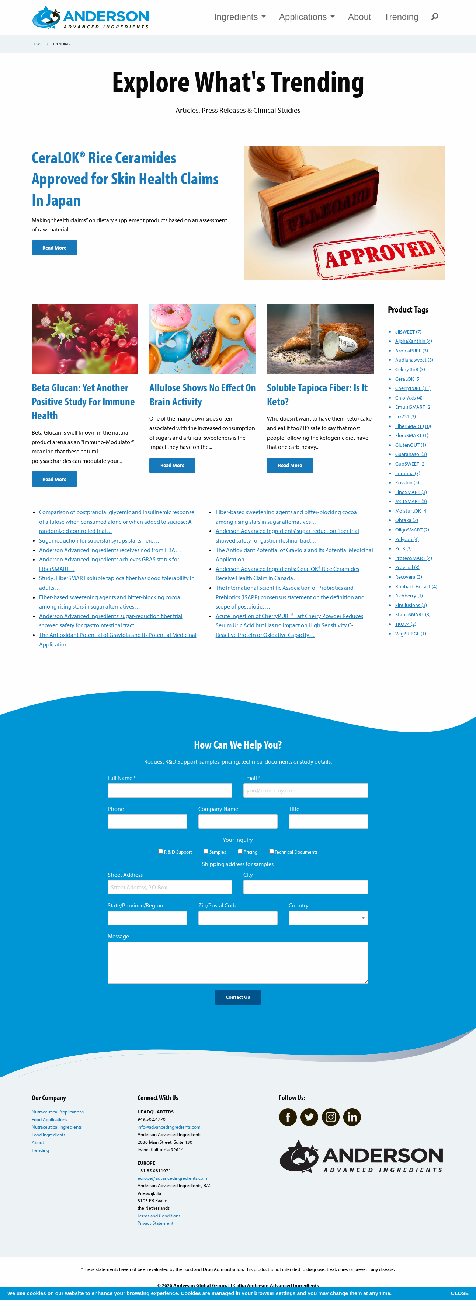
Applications (307, 17)
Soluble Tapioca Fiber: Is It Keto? (318, 394)
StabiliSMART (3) (413, 614)
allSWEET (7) (408, 331)
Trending (401, 17)
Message (118, 936)
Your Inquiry (238, 839)
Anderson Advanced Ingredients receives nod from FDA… (110, 549)
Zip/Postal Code (217, 905)
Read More (54, 247)
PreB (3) (403, 548)
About (359, 17)
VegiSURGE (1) (410, 633)
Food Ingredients (48, 1134)
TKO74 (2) (405, 623)
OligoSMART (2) (412, 529)
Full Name (122, 777)
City (248, 874)
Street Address (125, 874)
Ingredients (240, 17)
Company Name (218, 808)
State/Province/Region (135, 905)
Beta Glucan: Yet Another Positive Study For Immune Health (84, 401)
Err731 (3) (405, 416)
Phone (116, 808)
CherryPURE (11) (413, 387)
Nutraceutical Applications (58, 1111)
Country (299, 905)
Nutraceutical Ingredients (57, 1126)
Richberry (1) (409, 595)
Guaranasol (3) (411, 453)
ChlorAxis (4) (409, 397)
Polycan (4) (407, 539)
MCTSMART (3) (411, 501)
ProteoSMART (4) (413, 557)
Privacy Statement (155, 1223)
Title (294, 808)
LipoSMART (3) (411, 491)
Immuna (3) (407, 473)
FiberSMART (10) (413, 425)
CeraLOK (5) (408, 378)
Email (252, 777)
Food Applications (49, 1119)
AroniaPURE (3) (411, 350)
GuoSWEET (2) (410, 463)
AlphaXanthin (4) (413, 340)
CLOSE (460, 1293)
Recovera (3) (408, 576)
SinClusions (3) (411, 605)
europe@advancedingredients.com (172, 1177)
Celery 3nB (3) (410, 369)
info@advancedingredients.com (169, 1126)
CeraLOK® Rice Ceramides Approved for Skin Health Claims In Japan (130, 177)
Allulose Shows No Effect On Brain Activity (197, 394)
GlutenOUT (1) (410, 444)
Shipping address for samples (238, 863)
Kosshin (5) (407, 482)
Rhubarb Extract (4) (416, 586)
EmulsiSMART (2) (413, 406)
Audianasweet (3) (414, 359)
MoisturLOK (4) (411, 510)
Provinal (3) (407, 567)
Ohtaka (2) (406, 519)
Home (37, 43)
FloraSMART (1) (411, 435)
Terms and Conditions (159, 1215)
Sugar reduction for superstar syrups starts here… (99, 540)
